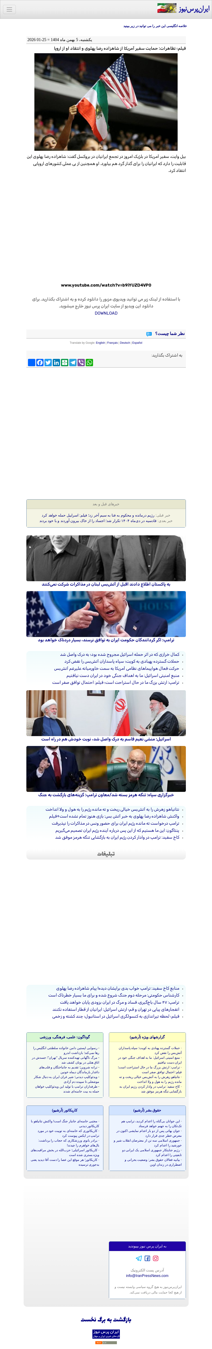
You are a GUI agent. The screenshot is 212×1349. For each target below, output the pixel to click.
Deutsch (125, 342)
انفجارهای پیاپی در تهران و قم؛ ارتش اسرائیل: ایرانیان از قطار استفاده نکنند (115, 1009)
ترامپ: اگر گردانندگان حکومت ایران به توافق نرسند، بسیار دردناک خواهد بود (106, 639)
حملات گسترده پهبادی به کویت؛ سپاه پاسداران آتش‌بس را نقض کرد (121, 661)
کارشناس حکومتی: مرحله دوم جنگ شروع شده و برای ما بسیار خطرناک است (113, 995)
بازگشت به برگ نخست (106, 1320)
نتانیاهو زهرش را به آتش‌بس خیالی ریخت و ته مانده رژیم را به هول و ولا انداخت (112, 809)
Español (137, 342)
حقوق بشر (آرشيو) (147, 1110)
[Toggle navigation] (9, 9)
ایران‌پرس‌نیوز (183, 8)
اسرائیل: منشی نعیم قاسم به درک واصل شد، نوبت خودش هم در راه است (106, 739)
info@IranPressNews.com (147, 1276)
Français (112, 342)
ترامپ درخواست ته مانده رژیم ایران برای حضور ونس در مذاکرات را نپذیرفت (115, 823)
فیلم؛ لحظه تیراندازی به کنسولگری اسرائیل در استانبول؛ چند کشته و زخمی (115, 1016)
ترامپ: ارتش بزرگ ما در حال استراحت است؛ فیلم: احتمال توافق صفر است (115, 682)
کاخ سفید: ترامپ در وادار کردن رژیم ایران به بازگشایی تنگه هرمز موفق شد (117, 837)
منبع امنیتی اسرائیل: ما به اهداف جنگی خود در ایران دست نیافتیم (122, 675)
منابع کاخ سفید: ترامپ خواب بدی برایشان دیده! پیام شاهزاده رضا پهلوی (117, 988)
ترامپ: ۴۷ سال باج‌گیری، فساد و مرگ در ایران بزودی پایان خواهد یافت (119, 1002)
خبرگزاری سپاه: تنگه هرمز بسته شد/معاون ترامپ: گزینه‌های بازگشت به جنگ (106, 794)
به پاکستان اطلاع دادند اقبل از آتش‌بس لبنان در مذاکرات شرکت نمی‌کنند (106, 584)
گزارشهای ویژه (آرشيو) (147, 1037)
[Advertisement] (106, 402)
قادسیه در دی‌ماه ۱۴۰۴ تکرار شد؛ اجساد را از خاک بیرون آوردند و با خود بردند (98, 521)
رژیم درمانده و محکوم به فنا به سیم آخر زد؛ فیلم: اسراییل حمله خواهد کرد (98, 515)
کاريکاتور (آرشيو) (65, 1110)
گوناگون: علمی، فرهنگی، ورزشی (65, 1037)
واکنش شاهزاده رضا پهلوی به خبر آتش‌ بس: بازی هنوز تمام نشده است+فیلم (114, 816)
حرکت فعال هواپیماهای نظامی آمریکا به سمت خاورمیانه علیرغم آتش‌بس (116, 668)
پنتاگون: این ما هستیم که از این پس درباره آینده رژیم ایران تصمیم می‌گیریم (117, 830)
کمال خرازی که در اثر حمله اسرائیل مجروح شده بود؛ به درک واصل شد (119, 654)
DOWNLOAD (106, 313)
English (100, 342)
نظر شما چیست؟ (169, 333)
